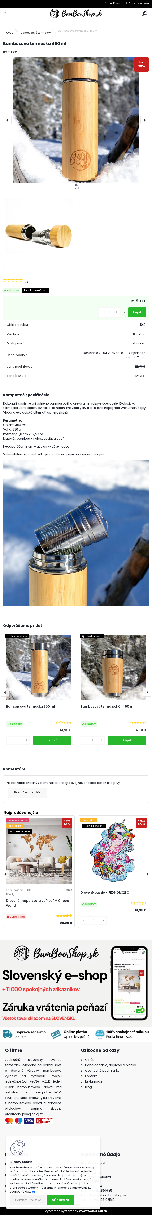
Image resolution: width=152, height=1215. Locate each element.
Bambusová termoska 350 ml (30, 706)
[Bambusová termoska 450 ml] (76, 120)
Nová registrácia (139, 3)
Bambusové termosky (36, 33)
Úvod (9, 33)
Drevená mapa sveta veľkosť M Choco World (37, 903)
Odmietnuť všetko (28, 1200)
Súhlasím (60, 1200)
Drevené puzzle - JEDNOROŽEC (105, 892)
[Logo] (76, 13)
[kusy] (109, 312)
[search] (144, 13)
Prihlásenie (115, 3)
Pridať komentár (27, 792)
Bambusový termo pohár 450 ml (107, 706)
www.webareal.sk (93, 1211)
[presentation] (7, 120)
